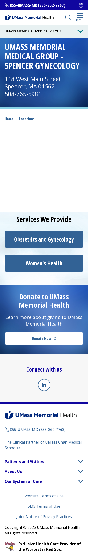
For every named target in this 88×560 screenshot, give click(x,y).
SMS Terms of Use (44, 506)
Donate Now (54, 340)
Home (9, 118)
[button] (80, 461)
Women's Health (44, 263)
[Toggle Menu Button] (80, 31)
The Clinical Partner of (43, 445)
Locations (26, 118)
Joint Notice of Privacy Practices (44, 516)
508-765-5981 (23, 94)
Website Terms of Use (44, 496)
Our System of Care (23, 481)
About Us (13, 471)
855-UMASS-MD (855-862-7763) (37, 5)
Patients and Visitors (24, 461)
